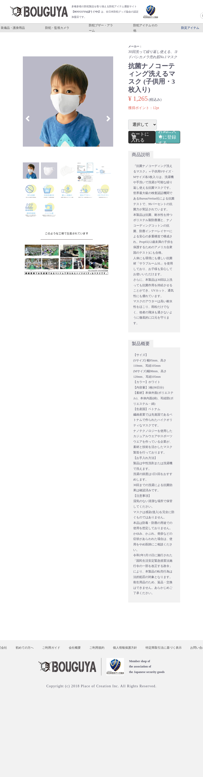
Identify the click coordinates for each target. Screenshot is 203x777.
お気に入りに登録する (166, 137)
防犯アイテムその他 (145, 28)
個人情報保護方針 (125, 647)
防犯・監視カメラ (57, 28)
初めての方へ (25, 647)
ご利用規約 (96, 647)
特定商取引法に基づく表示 (164, 647)
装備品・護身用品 (13, 28)
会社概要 (75, 647)
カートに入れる (140, 137)
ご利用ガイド (51, 647)
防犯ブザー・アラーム (101, 28)
